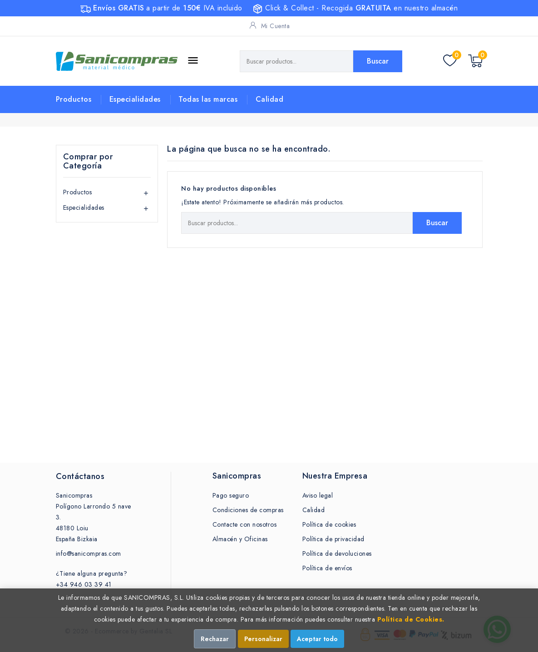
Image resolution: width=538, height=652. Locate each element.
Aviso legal (317, 495)
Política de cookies (329, 524)
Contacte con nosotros (244, 524)
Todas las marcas (207, 99)
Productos (74, 99)
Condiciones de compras (248, 509)
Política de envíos (327, 568)
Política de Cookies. (410, 619)
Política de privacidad (333, 538)
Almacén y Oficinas (240, 538)
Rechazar (215, 638)
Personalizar (263, 638)
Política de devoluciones (337, 553)
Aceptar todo (317, 638)
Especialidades (135, 99)
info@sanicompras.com (88, 553)
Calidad (270, 99)
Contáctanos (80, 476)
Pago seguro (230, 495)
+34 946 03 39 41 (84, 584)
